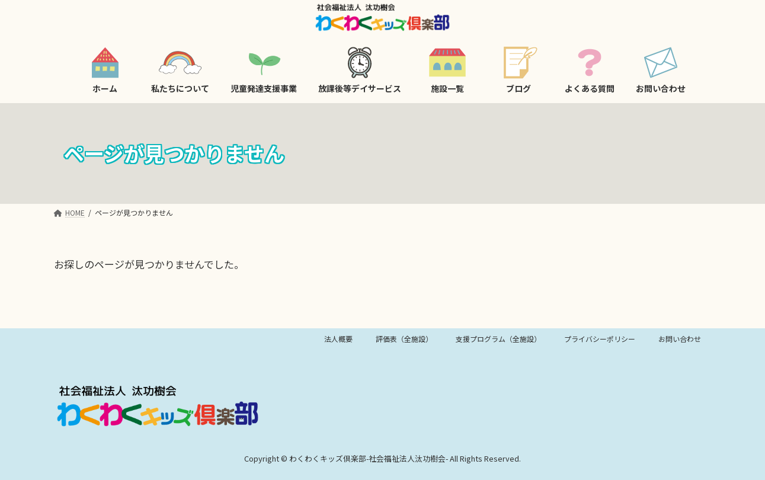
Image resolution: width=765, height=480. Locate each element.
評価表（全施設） (404, 339)
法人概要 (338, 339)
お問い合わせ (679, 339)
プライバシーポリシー (599, 339)
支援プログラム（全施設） (498, 339)
